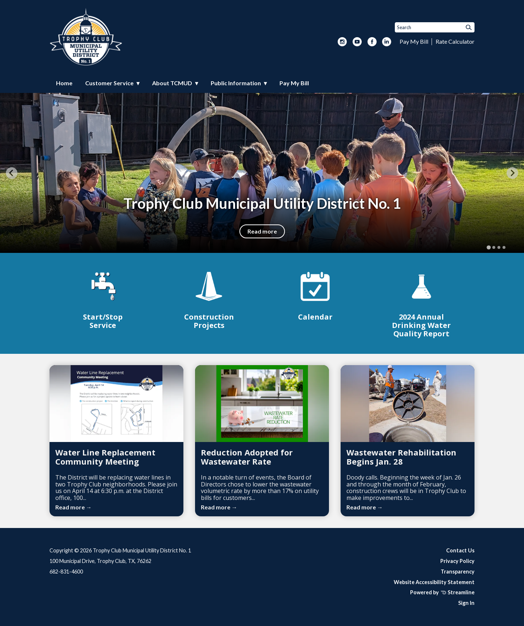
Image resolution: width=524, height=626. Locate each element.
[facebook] (372, 42)
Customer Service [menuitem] (109, 82)
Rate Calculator (455, 41)
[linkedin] (386, 42)
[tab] (489, 248)
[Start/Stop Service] (103, 299)
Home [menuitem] (64, 82)
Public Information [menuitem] (236, 82)
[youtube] (357, 42)
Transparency (458, 571)
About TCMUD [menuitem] (172, 82)
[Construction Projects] (209, 299)
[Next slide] (512, 173)
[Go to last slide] (11, 173)
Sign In (466, 603)
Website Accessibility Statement (434, 582)
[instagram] (342, 42)
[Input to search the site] (435, 27)
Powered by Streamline (442, 592)
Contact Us (460, 550)
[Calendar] (315, 295)
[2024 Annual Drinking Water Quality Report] (421, 303)
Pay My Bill (414, 41)
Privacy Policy (457, 561)
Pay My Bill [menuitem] (294, 82)
